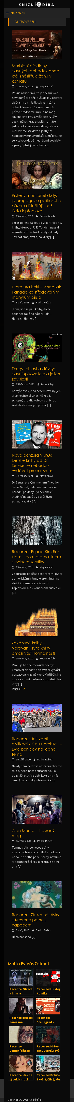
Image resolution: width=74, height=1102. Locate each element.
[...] (49, 145)
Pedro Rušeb (47, 216)
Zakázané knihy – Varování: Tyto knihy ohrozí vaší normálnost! (33, 647)
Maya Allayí (46, 86)
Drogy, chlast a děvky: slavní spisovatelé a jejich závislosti (36, 373)
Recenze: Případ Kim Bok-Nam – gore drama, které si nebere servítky (36, 556)
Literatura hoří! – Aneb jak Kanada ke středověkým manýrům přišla (36, 291)
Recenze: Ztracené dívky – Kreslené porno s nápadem (35, 919)
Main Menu (18, 13)
